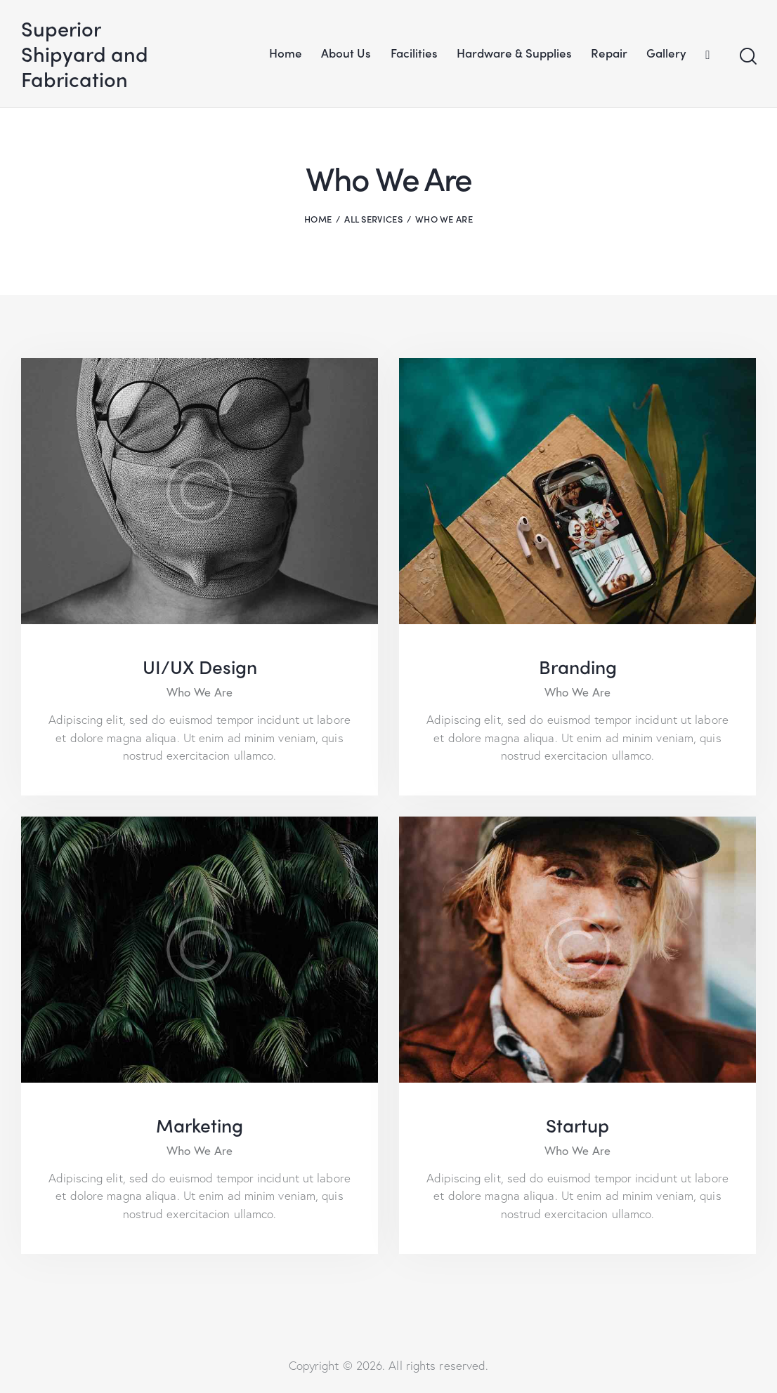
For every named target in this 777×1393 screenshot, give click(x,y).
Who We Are (199, 692)
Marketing (199, 1125)
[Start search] (747, 57)
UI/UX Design (200, 666)
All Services (373, 218)
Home (318, 218)
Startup (577, 1125)
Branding (578, 666)
